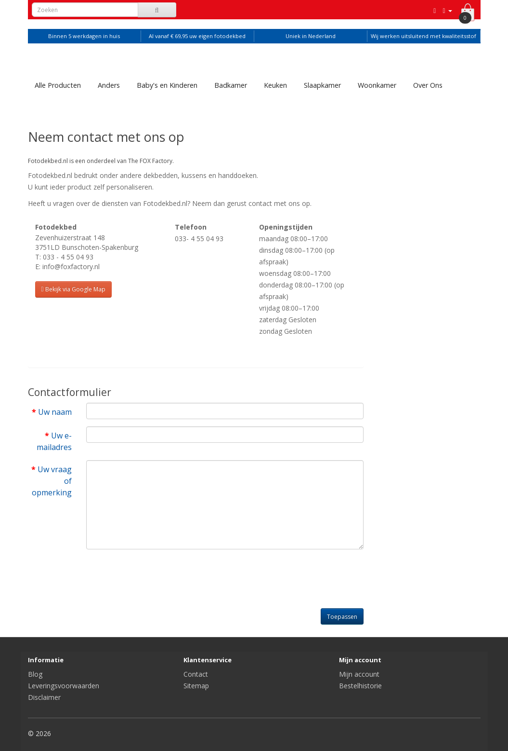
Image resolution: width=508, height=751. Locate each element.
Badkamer (230, 85)
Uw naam (55, 412)
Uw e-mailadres (54, 441)
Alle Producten (58, 85)
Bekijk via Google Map (73, 289)
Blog (35, 674)
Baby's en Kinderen (167, 85)
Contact (195, 674)
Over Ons (428, 85)
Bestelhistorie (360, 685)
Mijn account (359, 674)
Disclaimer (44, 697)
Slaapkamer (322, 85)
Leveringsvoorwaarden (63, 685)
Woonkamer (377, 85)
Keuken (275, 85)
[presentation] (159, 575)
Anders (109, 85)
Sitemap (196, 685)
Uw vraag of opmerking (52, 481)
